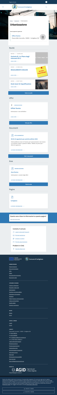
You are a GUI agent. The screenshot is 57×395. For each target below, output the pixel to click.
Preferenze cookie (6, 384)
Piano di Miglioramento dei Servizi (16, 361)
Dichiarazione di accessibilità (15, 357)
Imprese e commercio (14, 305)
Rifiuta (28, 389)
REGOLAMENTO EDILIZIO (19, 70)
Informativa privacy (13, 352)
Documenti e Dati (13, 278)
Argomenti (16, 21)
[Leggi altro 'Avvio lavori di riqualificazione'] (14, 86)
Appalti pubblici (12, 303)
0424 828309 (14, 335)
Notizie (10, 313)
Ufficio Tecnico (16, 36)
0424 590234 (14, 333)
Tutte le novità (28, 93)
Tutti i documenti (28, 156)
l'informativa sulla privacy (31, 384)
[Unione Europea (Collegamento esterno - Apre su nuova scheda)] (16, 259)
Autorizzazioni (12, 290)
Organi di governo (13, 267)
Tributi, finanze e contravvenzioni (16, 299)
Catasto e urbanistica (13, 285)
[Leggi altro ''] (14, 116)
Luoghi (10, 323)
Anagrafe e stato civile (14, 288)
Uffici (10, 271)
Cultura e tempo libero (14, 301)
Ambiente (11, 296)
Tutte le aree (28, 184)
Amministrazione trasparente (15, 350)
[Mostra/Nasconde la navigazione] (3, 7)
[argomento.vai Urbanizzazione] (18, 105)
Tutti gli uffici (28, 123)
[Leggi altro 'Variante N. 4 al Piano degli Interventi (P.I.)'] (14, 61)
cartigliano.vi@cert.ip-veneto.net (18, 337)
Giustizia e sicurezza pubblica (15, 292)
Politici (10, 273)
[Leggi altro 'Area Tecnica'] (17, 180)
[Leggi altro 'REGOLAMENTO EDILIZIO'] (14, 75)
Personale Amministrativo (15, 275)
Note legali (11, 355)
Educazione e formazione (14, 294)
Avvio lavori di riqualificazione (21, 84)
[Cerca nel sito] (46, 7)
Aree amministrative (13, 269)
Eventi (10, 325)
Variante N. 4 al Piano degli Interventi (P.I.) (20, 57)
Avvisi (10, 315)
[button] (12, 2)
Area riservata (12, 359)
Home (11, 21)
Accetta (28, 392)
